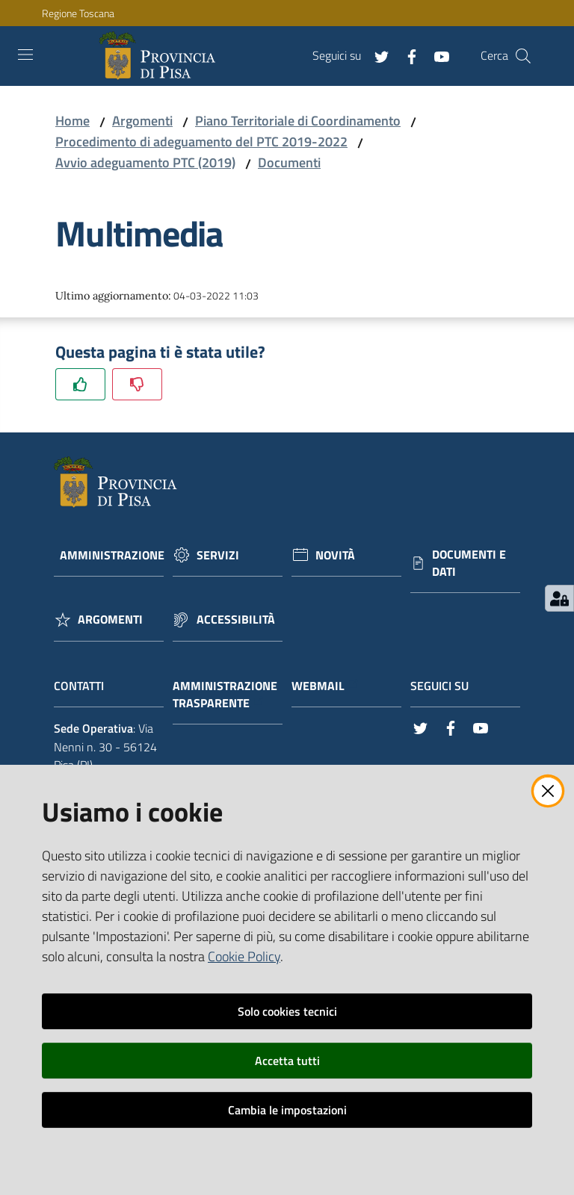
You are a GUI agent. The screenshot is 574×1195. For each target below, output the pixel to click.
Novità (335, 555)
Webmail (325, 686)
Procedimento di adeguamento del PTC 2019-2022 (201, 141)
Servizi (218, 555)
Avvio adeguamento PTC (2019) (145, 162)
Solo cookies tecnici (287, 1011)
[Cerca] (523, 56)
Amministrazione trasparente (225, 694)
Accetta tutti (287, 1061)
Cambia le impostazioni (287, 1110)
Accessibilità (236, 619)
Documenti (289, 162)
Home (72, 121)
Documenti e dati (469, 563)
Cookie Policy (244, 956)
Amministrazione (112, 555)
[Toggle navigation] (25, 54)
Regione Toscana (78, 13)
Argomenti (142, 121)
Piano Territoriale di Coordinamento (298, 121)
